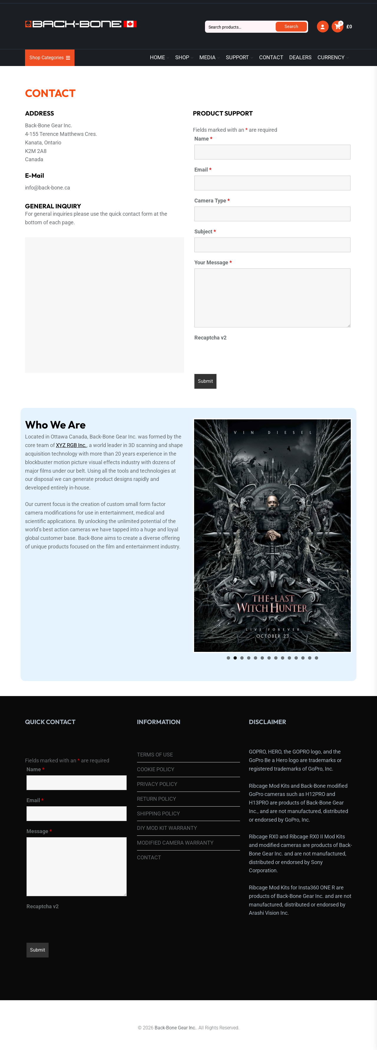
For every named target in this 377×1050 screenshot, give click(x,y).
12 (303, 648)
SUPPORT (237, 57)
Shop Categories (49, 57)
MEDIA (207, 57)
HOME (157, 57)
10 (289, 648)
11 (296, 648)
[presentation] (239, 355)
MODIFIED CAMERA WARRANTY (175, 833)
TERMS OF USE (155, 744)
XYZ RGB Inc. (71, 445)
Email (202, 170)
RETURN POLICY (156, 789)
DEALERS (300, 57)
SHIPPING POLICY (158, 803)
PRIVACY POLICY (157, 774)
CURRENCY (331, 57)
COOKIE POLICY (155, 759)
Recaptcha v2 (210, 338)
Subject (205, 232)
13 (309, 648)
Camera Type (212, 201)
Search (291, 26)
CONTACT (271, 57)
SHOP (182, 57)
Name (203, 139)
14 (316, 648)
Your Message (213, 263)
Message (39, 821)
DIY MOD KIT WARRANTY (167, 818)
